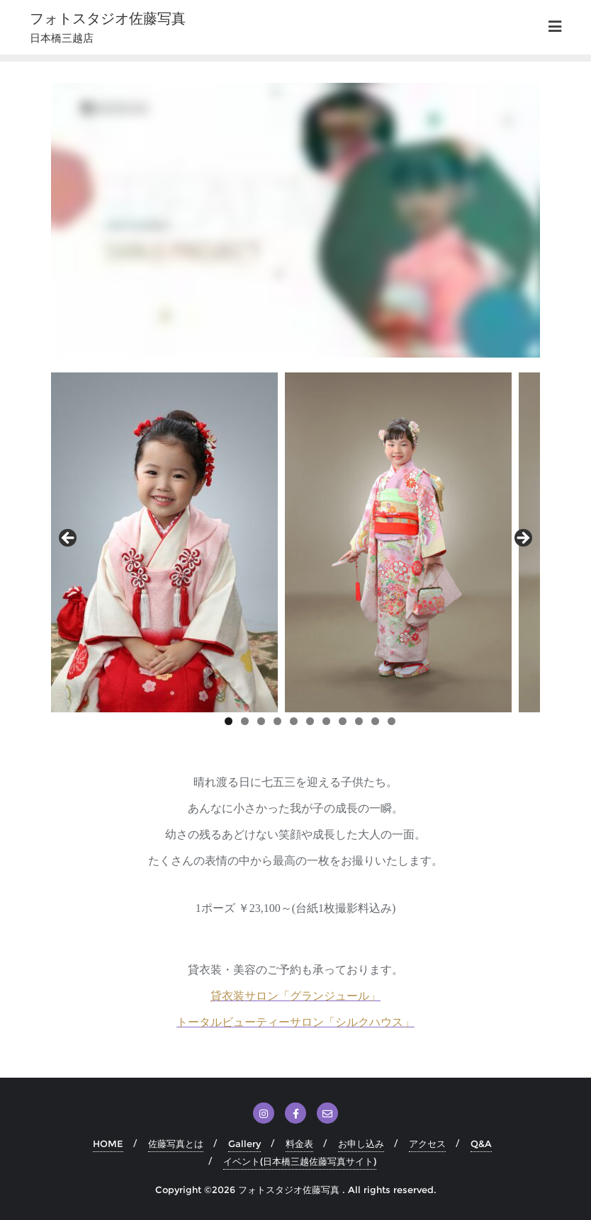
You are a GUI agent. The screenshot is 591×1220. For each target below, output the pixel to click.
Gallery (244, 1143)
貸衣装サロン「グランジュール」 (295, 996)
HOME (108, 1143)
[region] (295, 542)
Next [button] (522, 538)
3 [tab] (261, 721)
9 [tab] (359, 721)
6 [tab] (310, 721)
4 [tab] (277, 721)
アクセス (427, 1143)
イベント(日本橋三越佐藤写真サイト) (299, 1161)
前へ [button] (68, 538)
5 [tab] (294, 721)
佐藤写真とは (175, 1143)
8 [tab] (343, 721)
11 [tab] (391, 722)
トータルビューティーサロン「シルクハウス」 (295, 1022)
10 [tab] (375, 722)
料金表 (299, 1143)
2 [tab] (245, 721)
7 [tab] (326, 721)
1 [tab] (228, 721)
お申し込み (361, 1143)
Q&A (481, 1143)
